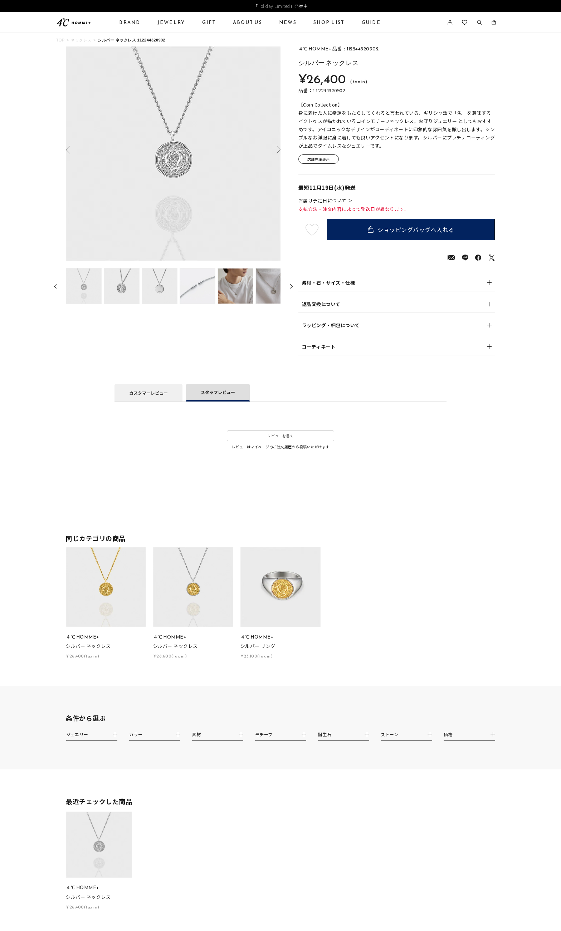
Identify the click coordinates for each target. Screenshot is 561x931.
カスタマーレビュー (148, 393)
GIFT (209, 22)
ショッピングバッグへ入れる (411, 229)
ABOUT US (247, 22)
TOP (60, 40)
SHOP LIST (329, 22)
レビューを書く (280, 435)
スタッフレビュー (218, 392)
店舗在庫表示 (318, 159)
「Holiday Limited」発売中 (280, 6)
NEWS (288, 22)
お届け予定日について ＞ (325, 200)
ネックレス (81, 40)
